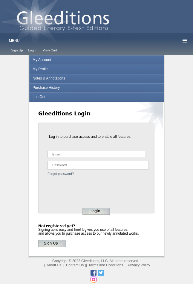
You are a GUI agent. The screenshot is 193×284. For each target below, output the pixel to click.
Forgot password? (61, 173)
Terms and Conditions (105, 265)
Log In (33, 50)
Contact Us (75, 265)
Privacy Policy (139, 265)
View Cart (50, 50)
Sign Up (17, 50)
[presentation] (75, 187)
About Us (54, 265)
